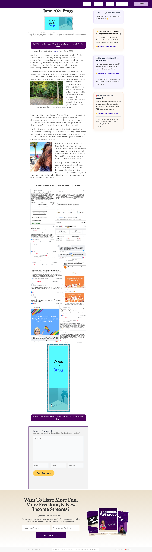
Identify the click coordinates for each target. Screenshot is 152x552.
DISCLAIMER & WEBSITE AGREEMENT (86, 549)
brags (55, 51)
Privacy (56, 549)
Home (87, 4)
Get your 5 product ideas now (108, 73)
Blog (109, 4)
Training (122, 4)
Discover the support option (108, 113)
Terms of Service (67, 549)
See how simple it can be (107, 46)
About (98, 4)
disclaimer (70, 36)
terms (77, 36)
